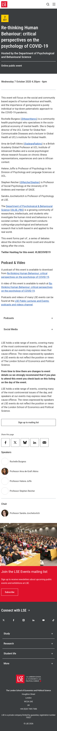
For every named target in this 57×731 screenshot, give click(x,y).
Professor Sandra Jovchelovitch (25, 513)
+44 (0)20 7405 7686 (28, 709)
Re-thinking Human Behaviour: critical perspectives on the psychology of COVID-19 (26, 287)
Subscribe (9, 592)
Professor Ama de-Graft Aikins (24, 471)
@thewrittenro (28, 118)
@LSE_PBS (17, 209)
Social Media (28, 329)
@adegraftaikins (33, 143)
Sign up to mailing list (28, 422)
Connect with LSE (15, 610)
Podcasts (28, 318)
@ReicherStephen (29, 182)
